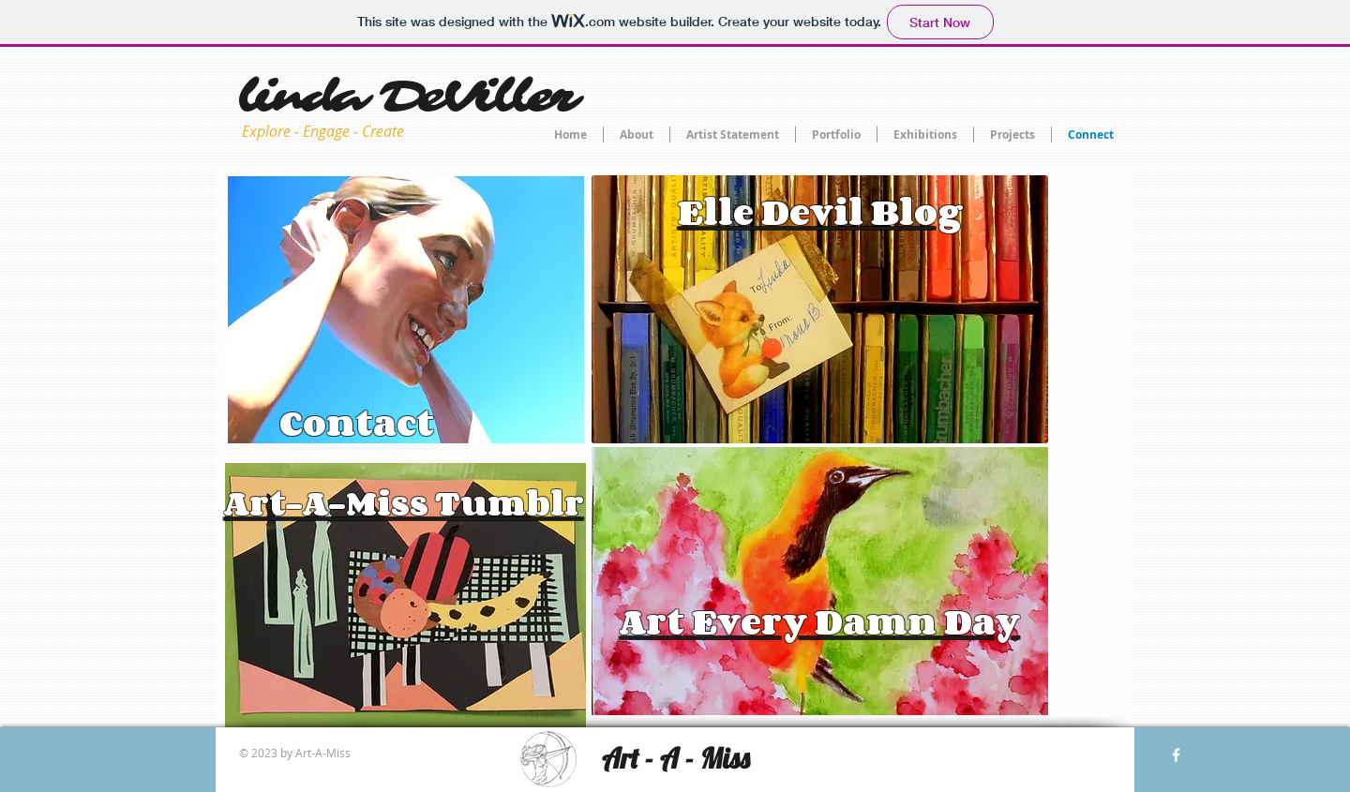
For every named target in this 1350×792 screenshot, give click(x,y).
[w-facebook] (1176, 755)
